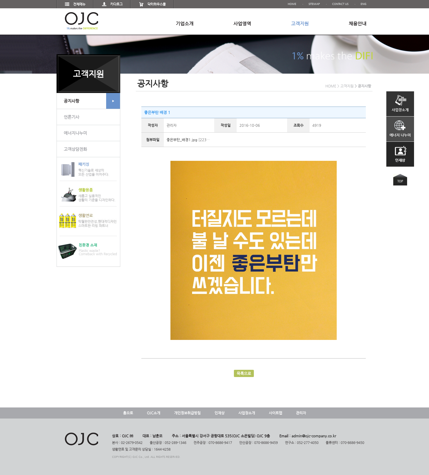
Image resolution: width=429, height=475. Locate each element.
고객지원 (300, 23)
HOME (292, 4)
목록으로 (244, 373)
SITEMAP (314, 4)
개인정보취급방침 (187, 413)
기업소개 (184, 23)
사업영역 (242, 23)
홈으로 (128, 413)
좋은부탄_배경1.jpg (182, 140)
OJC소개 (153, 413)
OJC (81, 20)
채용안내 (357, 23)
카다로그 (116, 4)
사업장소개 (246, 413)
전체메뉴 (79, 4)
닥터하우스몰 (156, 4)
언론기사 (71, 117)
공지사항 (92, 101)
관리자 (301, 413)
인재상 (219, 413)
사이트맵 (275, 413)
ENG (363, 4)
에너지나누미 (75, 133)
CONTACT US (340, 4)
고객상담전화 (75, 149)
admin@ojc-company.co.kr (314, 436)
